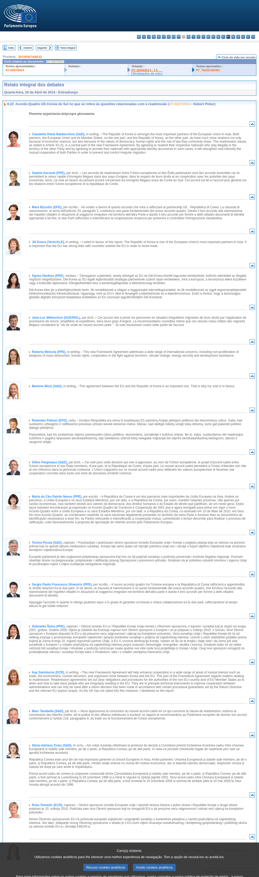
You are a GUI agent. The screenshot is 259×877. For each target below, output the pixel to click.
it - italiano (193, 37)
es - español (144, 37)
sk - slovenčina (238, 37)
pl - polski (223, 37)
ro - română (233, 37)
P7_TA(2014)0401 (208, 70)
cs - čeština (149, 37)
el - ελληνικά (169, 37)
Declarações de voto (147, 73)
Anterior (27, 47)
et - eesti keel (164, 37)
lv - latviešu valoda (198, 37)
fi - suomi (248, 37)
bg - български (139, 37)
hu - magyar (208, 37)
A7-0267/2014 (14, 70)
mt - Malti (213, 37)
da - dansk (154, 37)
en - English (174, 37)
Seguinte (42, 47)
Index (11, 47)
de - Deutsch (159, 37)
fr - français (179, 37)
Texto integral (67, 47)
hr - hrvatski (189, 37)
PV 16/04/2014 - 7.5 (144, 70)
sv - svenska (253, 37)
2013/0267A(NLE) (30, 56)
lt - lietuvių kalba (203, 37)
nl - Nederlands (218, 37)
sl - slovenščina (243, 37)
